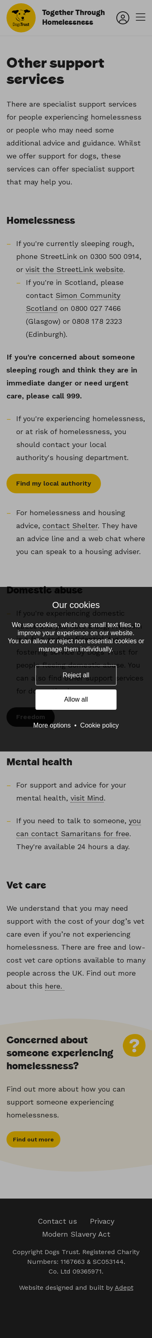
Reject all (76, 675)
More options (52, 725)
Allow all (76, 699)
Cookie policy (99, 725)
